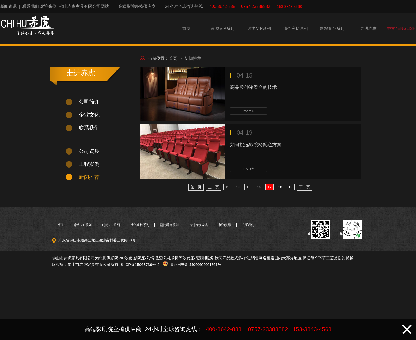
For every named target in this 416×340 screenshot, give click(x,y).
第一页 (196, 187)
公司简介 (89, 102)
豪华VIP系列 (223, 28)
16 (259, 187)
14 (238, 187)
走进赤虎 (368, 28)
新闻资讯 (8, 6)
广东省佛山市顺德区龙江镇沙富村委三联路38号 (96, 240)
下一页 (304, 187)
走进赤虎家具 (198, 225)
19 (291, 187)
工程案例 (89, 164)
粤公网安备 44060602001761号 (194, 264)
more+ (248, 111)
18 (280, 187)
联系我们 (30, 6)
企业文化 (89, 115)
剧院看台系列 (332, 28)
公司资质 (89, 151)
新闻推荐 (89, 177)
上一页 (213, 187)
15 (248, 187)
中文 (391, 28)
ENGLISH (407, 28)
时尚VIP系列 (259, 28)
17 (270, 187)
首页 (186, 28)
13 (227, 187)
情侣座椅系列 (295, 28)
